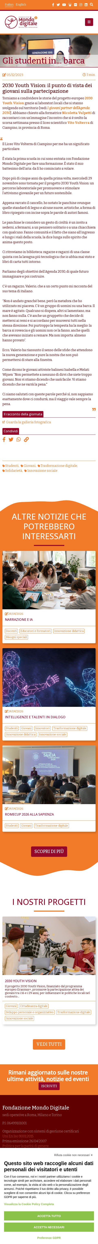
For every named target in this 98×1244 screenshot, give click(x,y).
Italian (9, 4)
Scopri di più (49, 851)
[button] (89, 22)
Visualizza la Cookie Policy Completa (29, 1204)
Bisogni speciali (16, 637)
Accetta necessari (49, 1227)
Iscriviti (49, 1086)
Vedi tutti (49, 1044)
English (21, 4)
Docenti (11, 631)
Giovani (30, 466)
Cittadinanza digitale (33, 1006)
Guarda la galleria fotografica (28, 422)
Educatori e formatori (35, 631)
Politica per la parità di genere (25, 1146)
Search (91, 5)
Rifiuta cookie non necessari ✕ (73, 1155)
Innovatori (42, 728)
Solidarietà (13, 471)
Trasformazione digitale (59, 466)
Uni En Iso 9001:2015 (17, 1136)
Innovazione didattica (69, 631)
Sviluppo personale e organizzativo (30, 1012)
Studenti (11, 466)
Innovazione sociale (42, 471)
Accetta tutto (49, 1216)
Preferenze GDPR (49, 1238)
